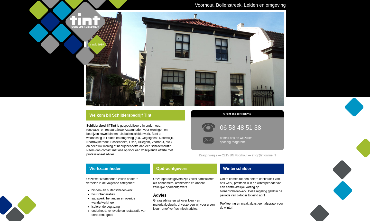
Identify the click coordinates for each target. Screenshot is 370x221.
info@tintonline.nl (264, 155)
